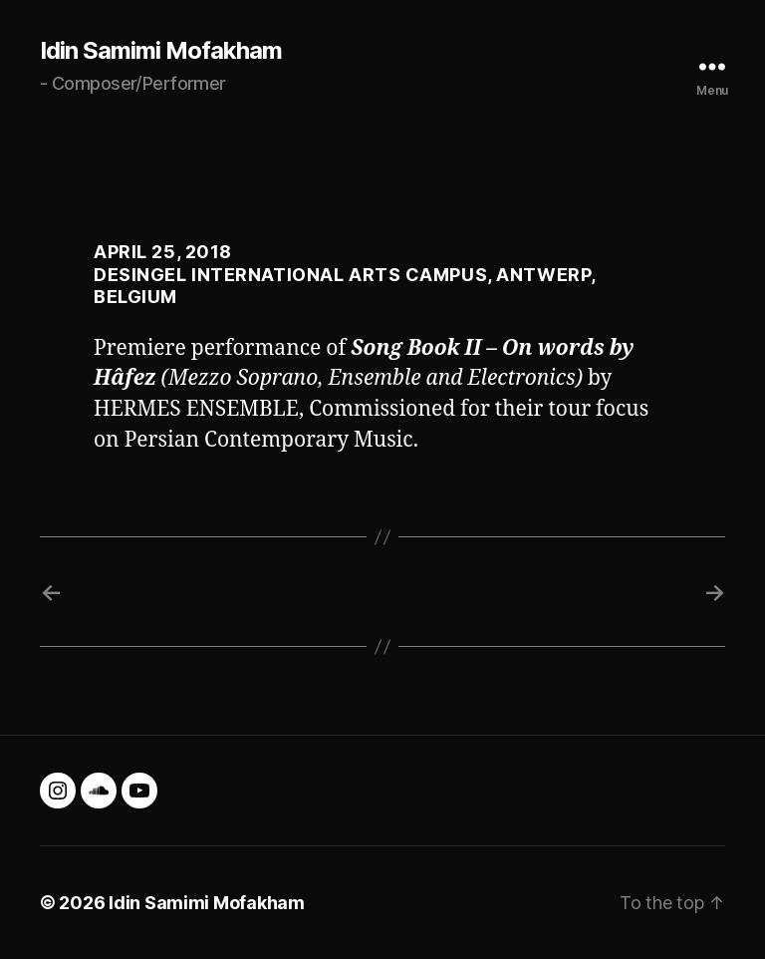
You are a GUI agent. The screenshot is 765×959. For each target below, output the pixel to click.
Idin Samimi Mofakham (161, 51)
